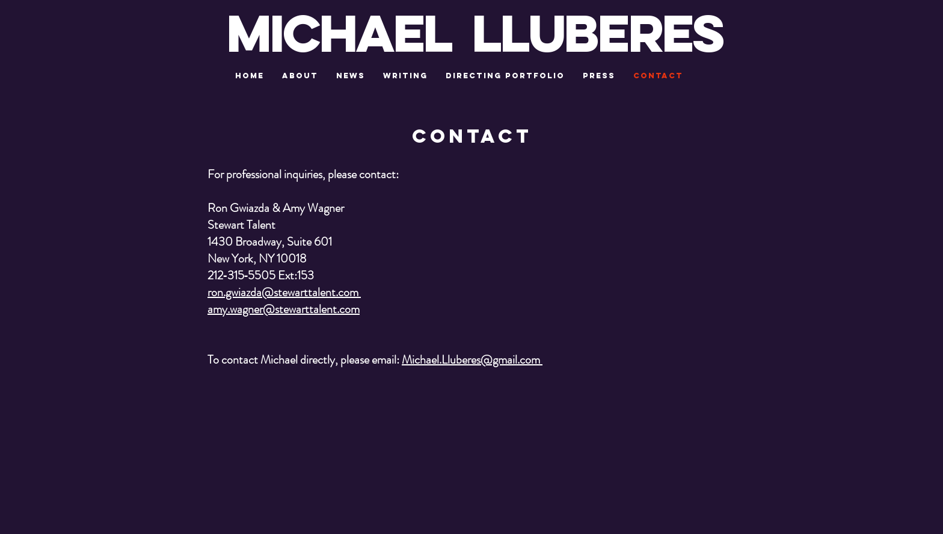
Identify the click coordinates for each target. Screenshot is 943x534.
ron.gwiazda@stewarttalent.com (284, 292)
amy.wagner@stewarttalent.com (283, 309)
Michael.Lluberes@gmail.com (472, 359)
